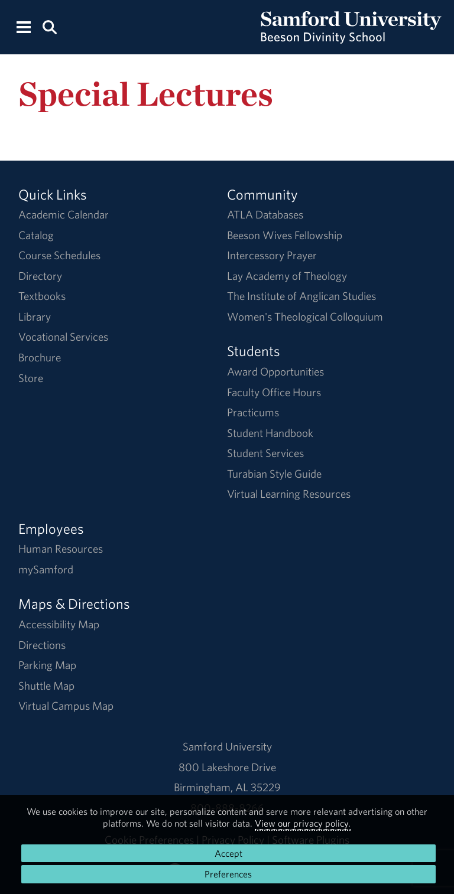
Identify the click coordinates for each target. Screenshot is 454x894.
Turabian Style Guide (274, 473)
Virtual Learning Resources (289, 494)
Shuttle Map (46, 685)
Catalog (36, 235)
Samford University (227, 746)
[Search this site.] (49, 26)
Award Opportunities (275, 371)
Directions (42, 645)
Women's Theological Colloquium (305, 316)
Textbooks (42, 296)
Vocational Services (63, 336)
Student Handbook (270, 433)
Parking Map (47, 665)
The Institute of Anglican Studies (301, 296)
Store (30, 378)
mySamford (45, 569)
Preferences (228, 874)
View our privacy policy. (303, 823)
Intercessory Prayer (272, 255)
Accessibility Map (58, 624)
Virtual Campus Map (66, 706)
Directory (40, 276)
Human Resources (60, 548)
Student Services (265, 453)
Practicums (253, 412)
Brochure (39, 357)
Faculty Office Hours (274, 392)
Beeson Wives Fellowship (284, 235)
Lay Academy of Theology (287, 276)
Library (34, 316)
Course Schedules (59, 255)
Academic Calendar (63, 214)
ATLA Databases (265, 214)
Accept (228, 853)
